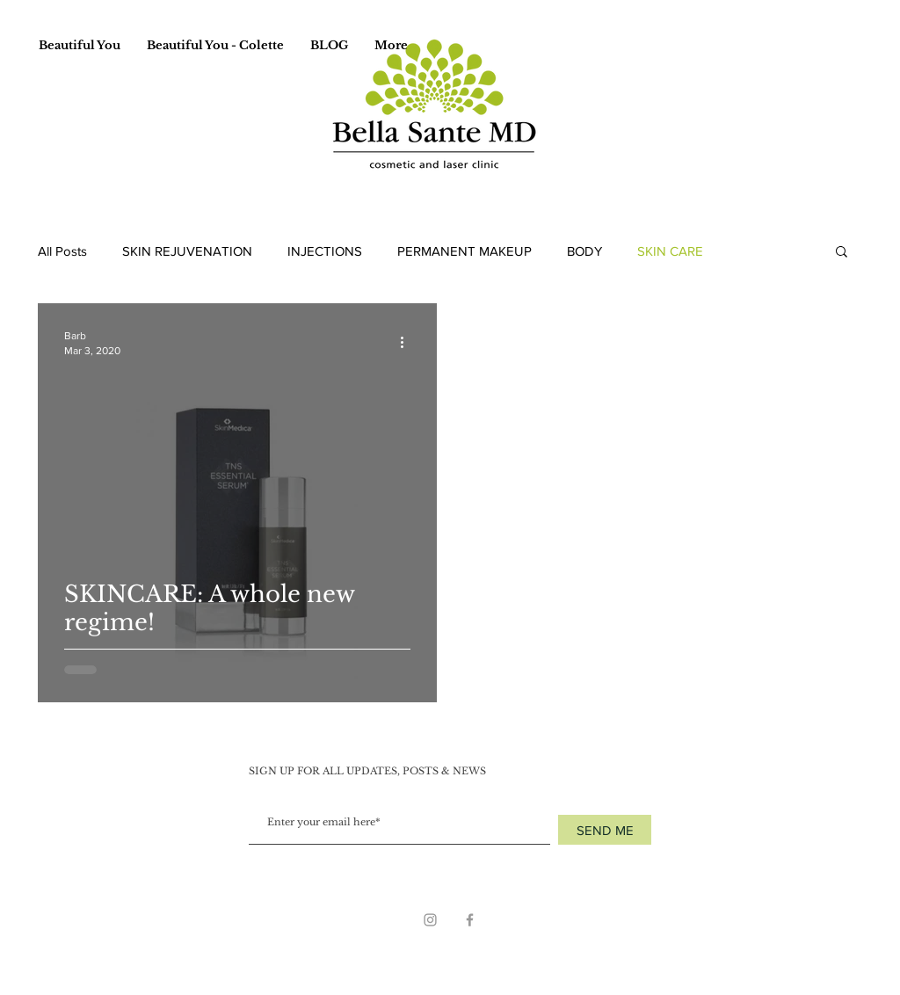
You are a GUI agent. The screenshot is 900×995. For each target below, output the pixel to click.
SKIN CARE (670, 250)
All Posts (62, 250)
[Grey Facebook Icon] (469, 919)
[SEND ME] (604, 830)
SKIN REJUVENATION (187, 250)
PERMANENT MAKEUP (464, 250)
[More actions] (407, 341)
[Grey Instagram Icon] (430, 919)
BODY (584, 250)
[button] (841, 252)
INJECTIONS (324, 250)
